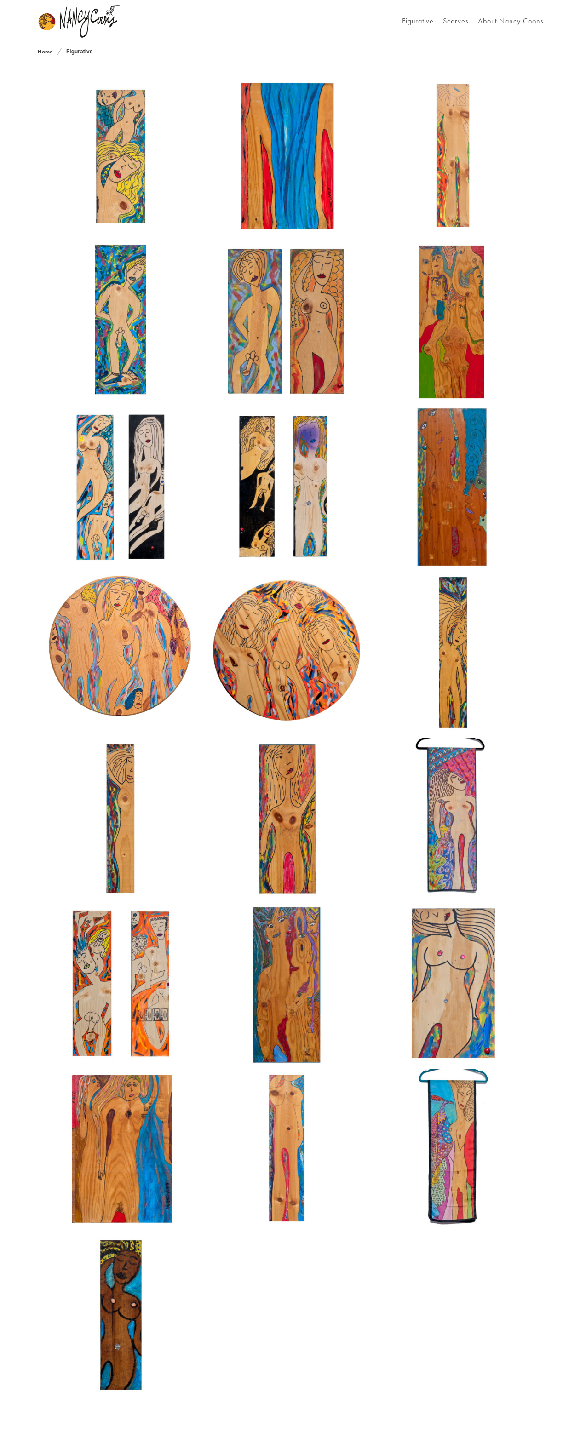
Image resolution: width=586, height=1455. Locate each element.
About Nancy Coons (511, 21)
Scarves (456, 21)
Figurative (418, 21)
